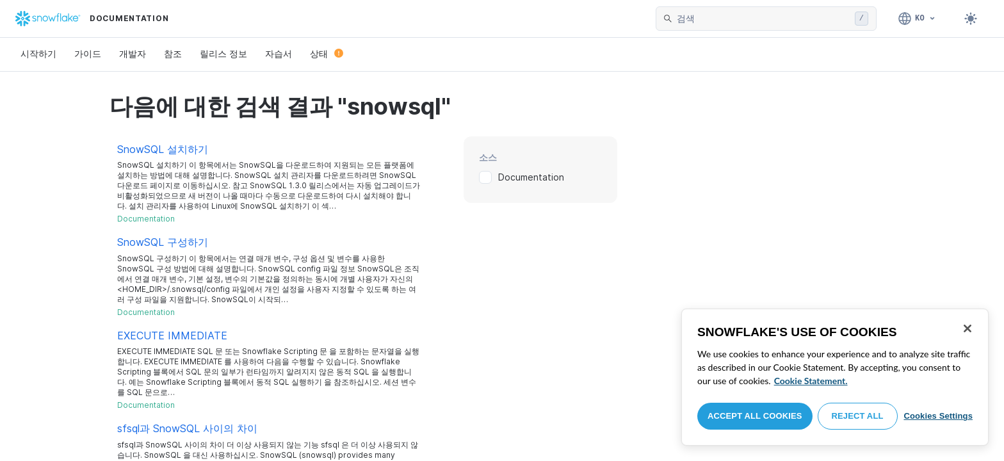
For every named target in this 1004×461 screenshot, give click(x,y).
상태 (326, 53)
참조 (173, 53)
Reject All (858, 416)
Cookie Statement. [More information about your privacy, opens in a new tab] (811, 380)
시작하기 (38, 53)
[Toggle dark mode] (971, 18)
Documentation (531, 177)
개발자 (132, 53)
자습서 (278, 53)
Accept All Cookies (755, 416)
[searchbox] (763, 18)
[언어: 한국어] (917, 18)
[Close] (967, 328)
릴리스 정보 (223, 53)
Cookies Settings (938, 416)
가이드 (87, 53)
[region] (835, 377)
